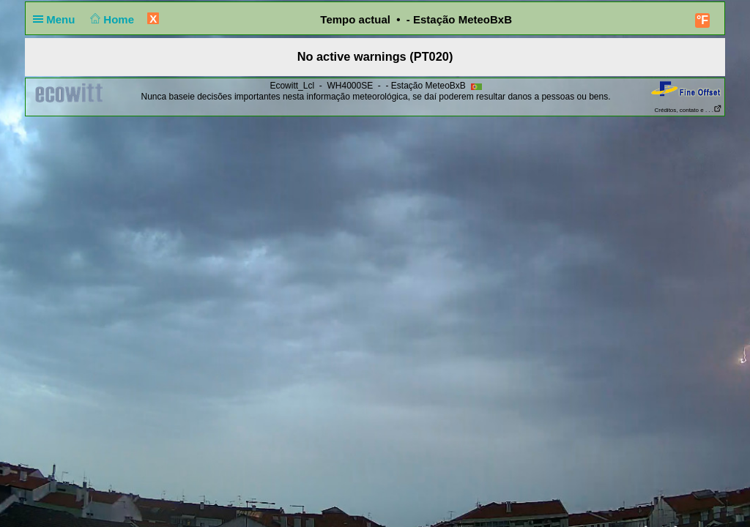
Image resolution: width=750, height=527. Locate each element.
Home (111, 19)
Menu (57, 19)
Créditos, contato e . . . (688, 110)
